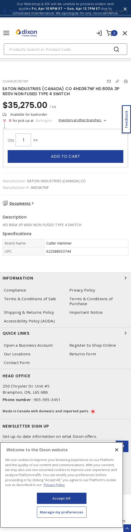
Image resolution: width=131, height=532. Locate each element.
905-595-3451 (47, 399)
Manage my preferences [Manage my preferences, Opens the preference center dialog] (61, 512)
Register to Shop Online (92, 345)
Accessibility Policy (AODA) (29, 321)
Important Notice (86, 312)
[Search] (65, 49)
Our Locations (17, 354)
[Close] (116, 449)
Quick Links (65, 333)
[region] (61, 485)
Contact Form (17, 362)
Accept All (61, 498)
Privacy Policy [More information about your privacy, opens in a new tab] (54, 484)
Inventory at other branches (80, 120)
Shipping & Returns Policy (29, 312)
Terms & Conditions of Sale (30, 298)
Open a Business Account (28, 345)
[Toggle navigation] (6, 33)
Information (65, 278)
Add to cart (65, 156)
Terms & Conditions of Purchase (91, 301)
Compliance (15, 290)
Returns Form (82, 354)
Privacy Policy (82, 290)
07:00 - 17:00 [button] (114, 11)
